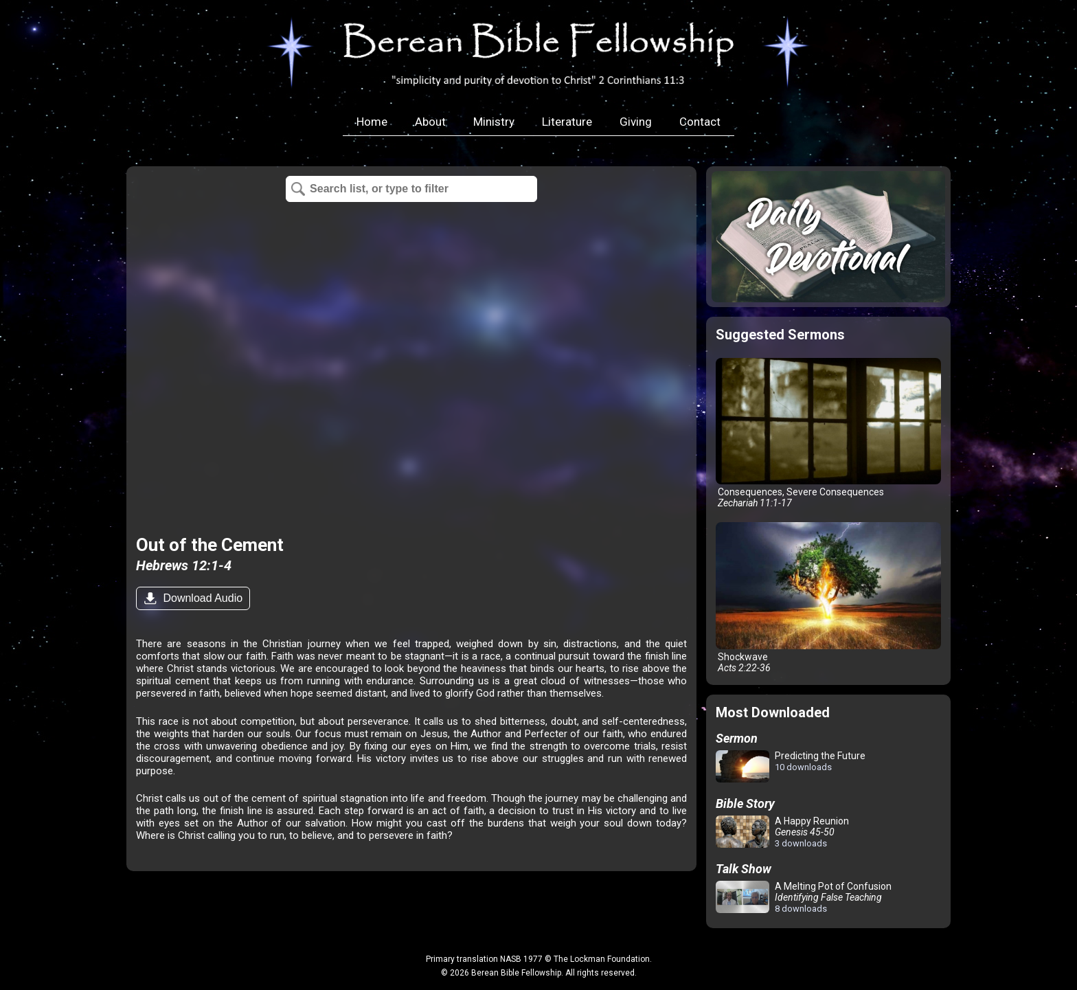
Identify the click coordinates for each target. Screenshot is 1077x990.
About (430, 121)
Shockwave (828, 597)
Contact (700, 121)
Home (371, 121)
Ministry (493, 121)
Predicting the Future (790, 767)
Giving (636, 121)
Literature (567, 121)
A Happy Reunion (782, 831)
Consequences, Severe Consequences (828, 433)
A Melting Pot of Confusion (804, 897)
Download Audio (201, 598)
